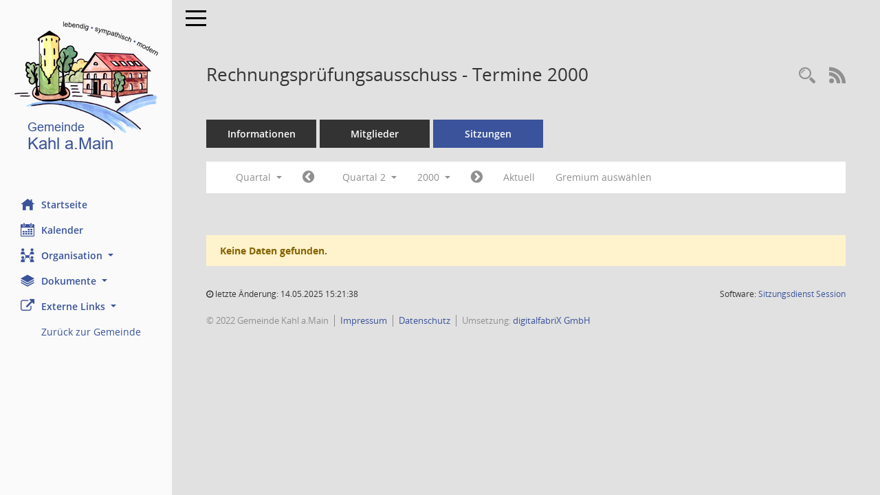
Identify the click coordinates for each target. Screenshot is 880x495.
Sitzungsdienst (802, 294)
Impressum (363, 320)
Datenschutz (424, 320)
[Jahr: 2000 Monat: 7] (477, 177)
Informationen (262, 133)
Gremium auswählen (604, 177)
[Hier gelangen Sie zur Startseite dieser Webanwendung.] (86, 89)
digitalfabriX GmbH (552, 320)
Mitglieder (375, 133)
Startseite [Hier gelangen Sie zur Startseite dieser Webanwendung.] (54, 204)
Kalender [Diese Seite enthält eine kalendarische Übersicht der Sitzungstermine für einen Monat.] (52, 229)
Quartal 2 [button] (369, 177)
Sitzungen (488, 133)
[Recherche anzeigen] (807, 76)
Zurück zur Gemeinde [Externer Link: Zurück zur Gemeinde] (91, 331)
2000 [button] (433, 177)
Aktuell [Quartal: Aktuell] (519, 177)
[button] (86, 255)
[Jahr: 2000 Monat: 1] (308, 177)
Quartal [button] (259, 177)
